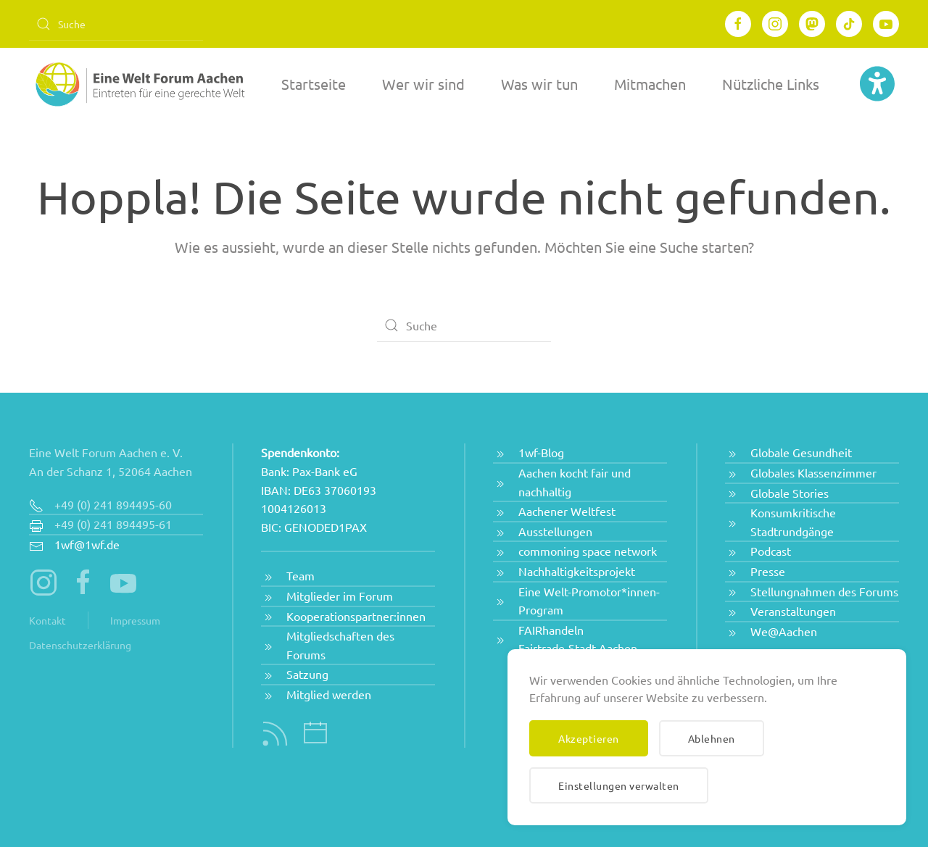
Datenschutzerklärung (80, 644)
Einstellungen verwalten (618, 785)
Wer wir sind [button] (423, 84)
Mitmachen (650, 84)
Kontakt (47, 620)
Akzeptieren (588, 738)
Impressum (135, 620)
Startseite (313, 84)
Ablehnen (711, 738)
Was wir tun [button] (539, 84)
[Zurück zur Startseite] (137, 84)
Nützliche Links (770, 84)
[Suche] (116, 24)
